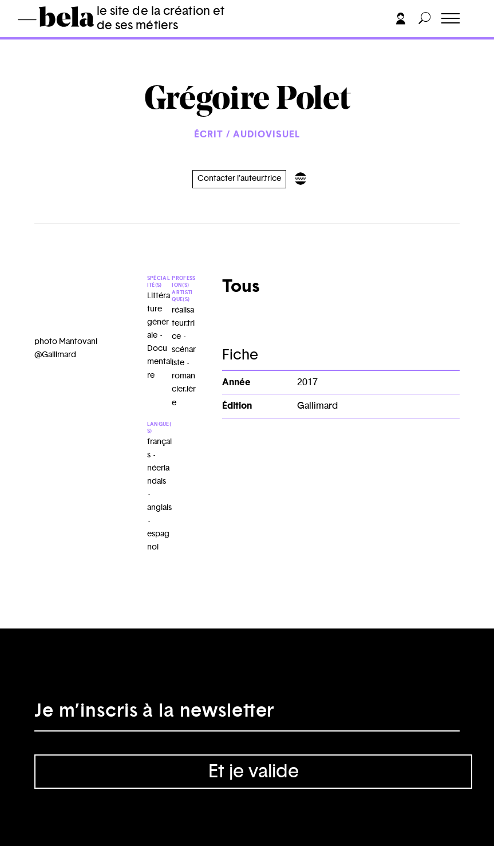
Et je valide (253, 771)
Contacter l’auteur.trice (239, 179)
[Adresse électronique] (247, 714)
